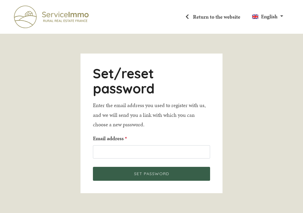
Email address (108, 138)
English (269, 16)
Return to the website (216, 17)
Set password (151, 173)
